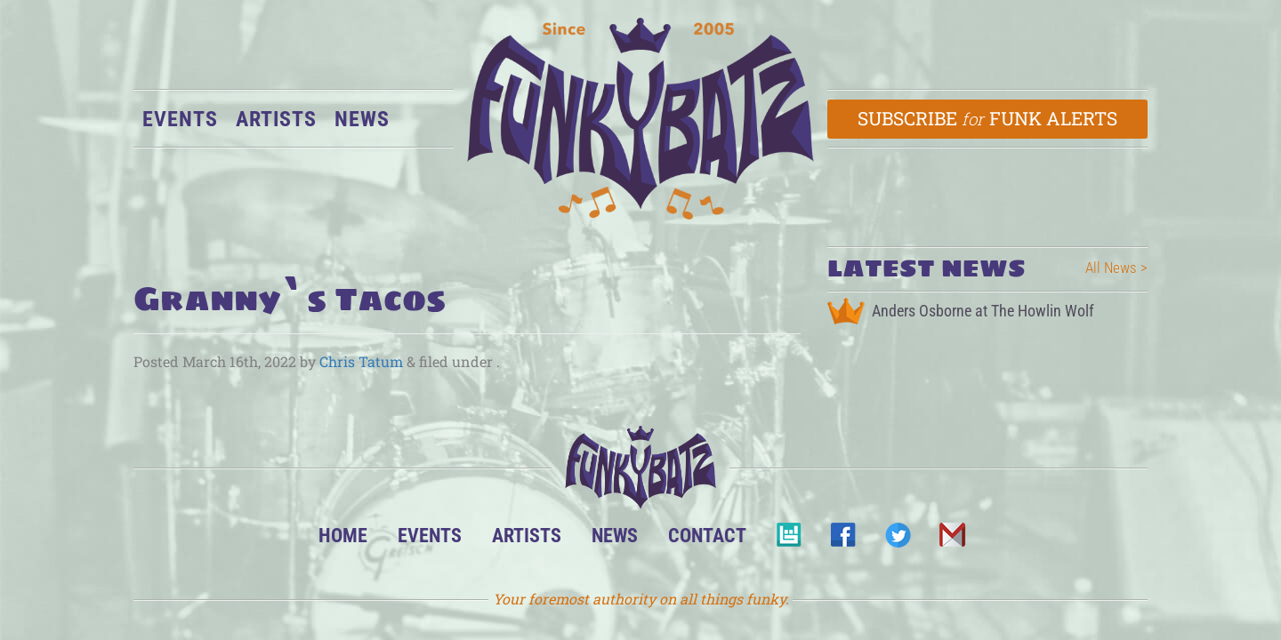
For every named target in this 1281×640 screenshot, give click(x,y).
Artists (276, 119)
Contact (707, 535)
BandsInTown (788, 540)
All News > (1116, 267)
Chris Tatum (361, 361)
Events (180, 119)
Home (342, 535)
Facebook (843, 540)
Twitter (897, 540)
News (362, 119)
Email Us (951, 540)
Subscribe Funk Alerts (988, 118)
